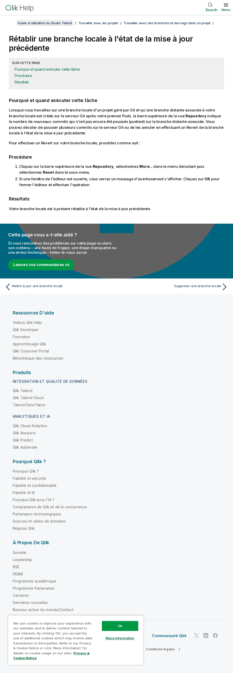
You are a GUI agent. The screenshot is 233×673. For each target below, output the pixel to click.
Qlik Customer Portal (31, 351)
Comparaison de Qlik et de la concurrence (50, 507)
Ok (120, 626)
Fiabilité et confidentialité (35, 485)
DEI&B (18, 574)
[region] (75, 640)
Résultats (22, 82)
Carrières (21, 595)
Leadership (23, 559)
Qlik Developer (26, 329)
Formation (21, 337)
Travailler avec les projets (98, 23)
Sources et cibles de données (39, 521)
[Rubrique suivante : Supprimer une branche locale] (174, 287)
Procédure (23, 75)
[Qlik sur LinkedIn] (206, 635)
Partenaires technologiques (37, 514)
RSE (16, 567)
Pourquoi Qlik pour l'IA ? (33, 500)
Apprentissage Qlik (29, 344)
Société (19, 552)
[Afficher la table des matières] (10, 23)
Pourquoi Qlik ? (26, 471)
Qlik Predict (23, 440)
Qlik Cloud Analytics (30, 426)
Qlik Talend (22, 390)
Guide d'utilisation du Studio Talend (45, 23)
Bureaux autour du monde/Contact (43, 609)
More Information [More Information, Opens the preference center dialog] (120, 638)
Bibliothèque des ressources (38, 358)
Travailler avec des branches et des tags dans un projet (167, 23)
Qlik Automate (25, 447)
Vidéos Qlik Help (27, 322)
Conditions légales (160, 649)
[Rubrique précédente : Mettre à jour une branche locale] (59, 287)
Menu (226, 10)
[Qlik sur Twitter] (196, 635)
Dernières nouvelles (30, 602)
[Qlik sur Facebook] (215, 635)
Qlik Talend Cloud (28, 398)
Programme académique (34, 581)
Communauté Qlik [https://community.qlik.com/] (169, 635)
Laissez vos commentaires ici (41, 264)
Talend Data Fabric (29, 405)
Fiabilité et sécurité (29, 478)
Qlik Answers (24, 433)
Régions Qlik (24, 528)
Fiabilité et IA (24, 492)
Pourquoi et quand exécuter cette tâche (47, 69)
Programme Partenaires (33, 588)
